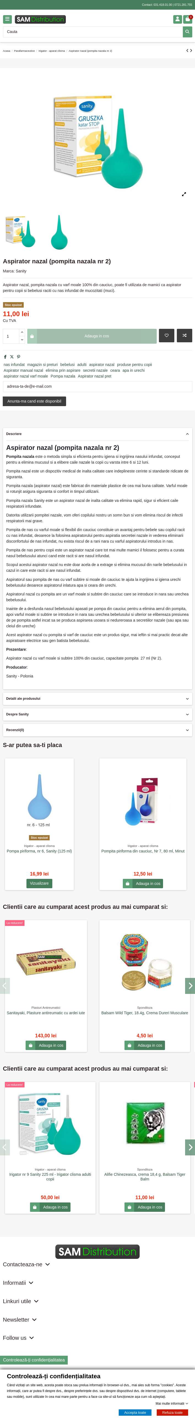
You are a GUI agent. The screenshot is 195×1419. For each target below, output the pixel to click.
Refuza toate (172, 1412)
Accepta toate (135, 1412)
